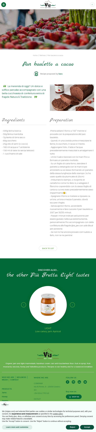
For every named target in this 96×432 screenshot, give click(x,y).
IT (92, 5)
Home (35, 55)
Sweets (5, 400)
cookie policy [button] (58, 414)
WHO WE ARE (8, 377)
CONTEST (14, 380)
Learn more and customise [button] (17, 427)
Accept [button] (87, 427)
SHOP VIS (73, 397)
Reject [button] (72, 427)
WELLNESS (21, 377)
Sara (60, 74)
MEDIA (5, 380)
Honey (4, 396)
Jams (4, 392)
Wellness (43, 55)
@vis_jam (75, 226)
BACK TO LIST (48, 248)
